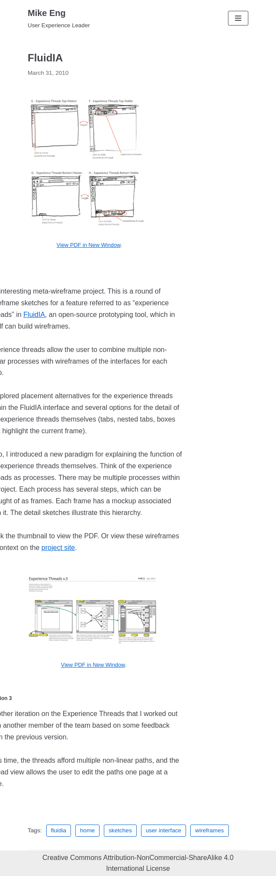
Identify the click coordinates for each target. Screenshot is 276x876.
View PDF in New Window (89, 245)
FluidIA (34, 314)
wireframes (209, 830)
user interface (163, 830)
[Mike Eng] (59, 18)
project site (58, 547)
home (87, 830)
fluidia (59, 830)
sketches (120, 830)
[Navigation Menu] (238, 18)
